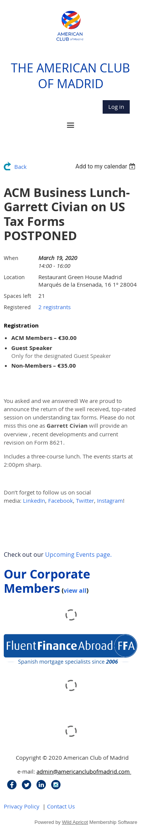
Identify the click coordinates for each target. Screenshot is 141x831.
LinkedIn (34, 500)
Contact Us (61, 806)
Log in (116, 106)
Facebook (60, 500)
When (11, 257)
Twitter (85, 500)
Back (20, 166)
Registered (17, 307)
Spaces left (17, 295)
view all (75, 590)
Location (14, 277)
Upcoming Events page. (78, 554)
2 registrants (54, 307)
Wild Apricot (75, 822)
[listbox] (106, 166)
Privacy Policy (21, 806)
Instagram (110, 500)
